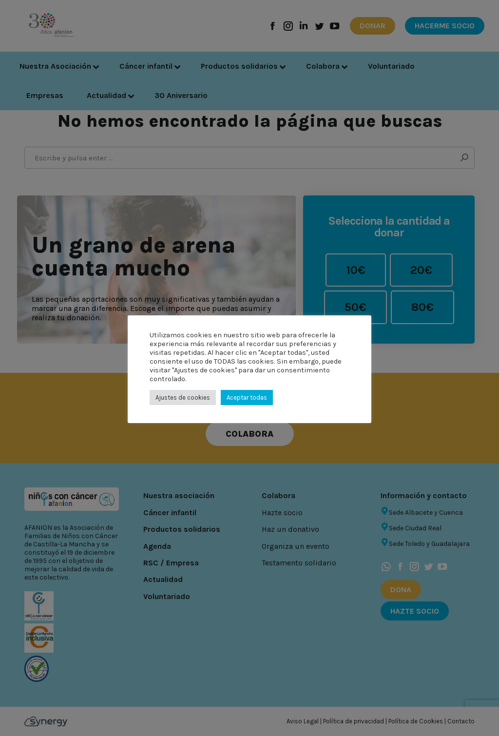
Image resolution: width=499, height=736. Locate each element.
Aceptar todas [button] (247, 397)
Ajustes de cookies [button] (182, 397)
